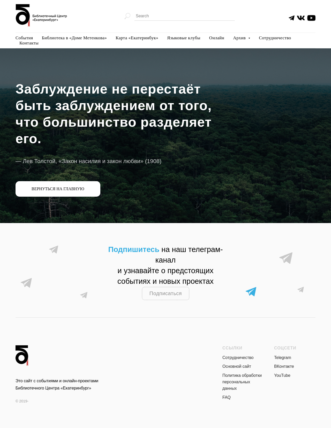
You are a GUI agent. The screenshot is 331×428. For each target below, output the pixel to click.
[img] (301, 18)
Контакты (29, 43)
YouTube (282, 375)
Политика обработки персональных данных (242, 382)
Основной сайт (236, 366)
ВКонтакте (284, 366)
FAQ (226, 397)
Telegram (282, 357)
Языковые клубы (183, 37)
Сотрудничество (275, 37)
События (24, 37)
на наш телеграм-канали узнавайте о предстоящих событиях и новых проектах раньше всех (165, 270)
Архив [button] (240, 37)
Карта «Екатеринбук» (137, 37)
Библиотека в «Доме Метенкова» (74, 37)
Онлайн (216, 37)
